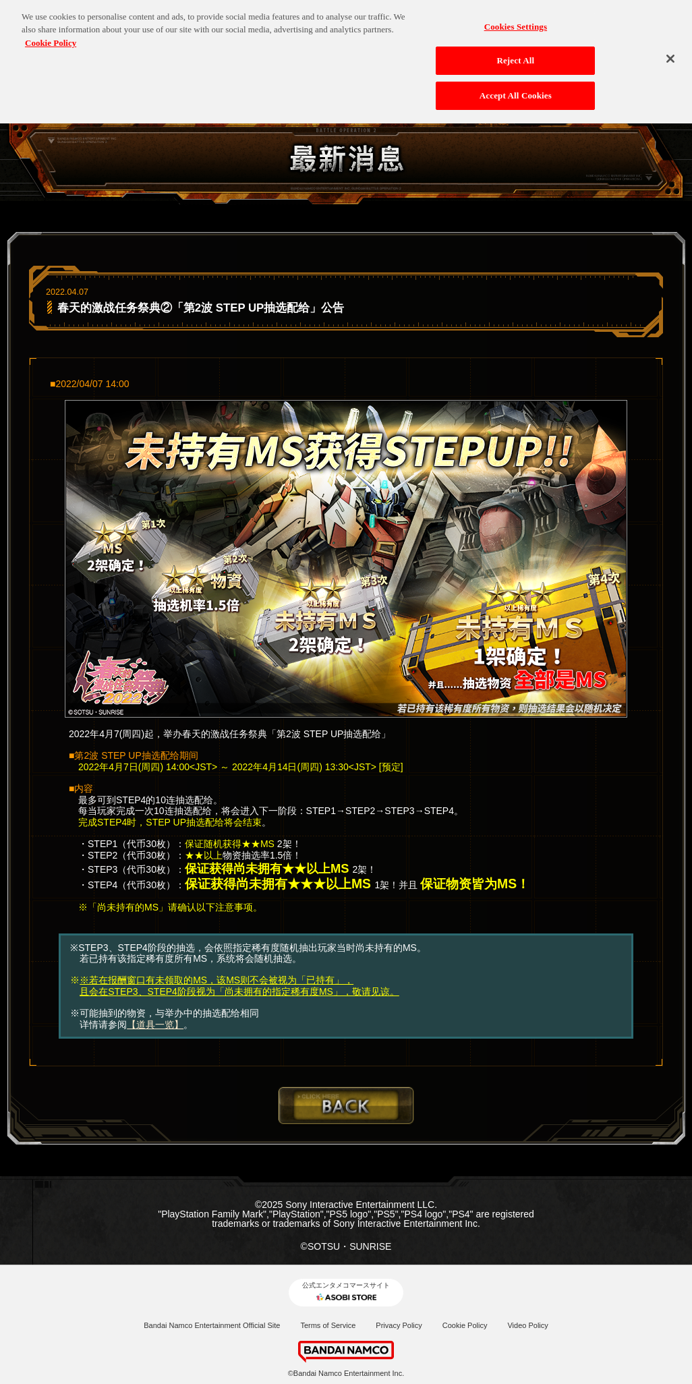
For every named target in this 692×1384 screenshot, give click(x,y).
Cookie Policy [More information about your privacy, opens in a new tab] (50, 39)
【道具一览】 (155, 1024)
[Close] (670, 55)
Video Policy (527, 1325)
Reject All (515, 57)
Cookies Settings (515, 23)
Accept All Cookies (516, 92)
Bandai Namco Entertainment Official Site (212, 1325)
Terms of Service (327, 1325)
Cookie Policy (465, 1325)
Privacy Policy (399, 1325)
